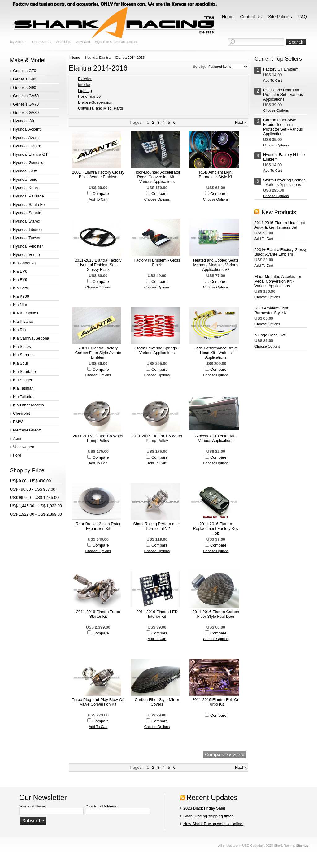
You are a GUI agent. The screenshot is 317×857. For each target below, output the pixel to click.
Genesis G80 (24, 79)
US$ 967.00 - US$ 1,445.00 (34, 497)
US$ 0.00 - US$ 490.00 (30, 480)
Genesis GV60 (26, 95)
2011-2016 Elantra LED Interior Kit (157, 614)
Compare (101, 193)
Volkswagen (23, 446)
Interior (84, 84)
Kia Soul (20, 363)
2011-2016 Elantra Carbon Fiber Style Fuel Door (216, 614)
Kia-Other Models (28, 405)
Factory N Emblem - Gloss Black (157, 262)
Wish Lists (63, 42)
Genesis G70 (24, 70)
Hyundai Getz (25, 171)
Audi (17, 438)
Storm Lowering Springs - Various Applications (157, 350)
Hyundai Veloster (28, 246)
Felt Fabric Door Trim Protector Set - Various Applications (283, 95)
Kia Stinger (23, 380)
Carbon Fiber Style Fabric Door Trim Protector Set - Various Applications (283, 127)
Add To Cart (98, 199)
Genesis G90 (24, 87)
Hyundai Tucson (27, 238)
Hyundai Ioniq (25, 179)
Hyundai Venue (26, 254)
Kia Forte (21, 288)
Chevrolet (21, 413)
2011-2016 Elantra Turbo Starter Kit (98, 614)
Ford (17, 455)
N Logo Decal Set (269, 335)
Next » (240, 122)
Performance (89, 96)
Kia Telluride (23, 396)
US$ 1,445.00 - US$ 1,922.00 (36, 506)
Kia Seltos (22, 346)
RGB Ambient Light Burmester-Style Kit (216, 174)
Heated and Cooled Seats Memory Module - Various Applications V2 (216, 265)
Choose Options (157, 199)
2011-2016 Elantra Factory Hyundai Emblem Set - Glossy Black (98, 265)
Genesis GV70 (26, 104)
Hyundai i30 (23, 121)
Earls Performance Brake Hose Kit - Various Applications (216, 353)
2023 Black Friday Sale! (204, 808)
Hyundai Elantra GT (30, 154)
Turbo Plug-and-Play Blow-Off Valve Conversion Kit (98, 702)
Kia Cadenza (24, 263)
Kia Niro (20, 304)
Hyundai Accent (27, 129)
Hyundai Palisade (28, 196)
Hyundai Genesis (28, 162)
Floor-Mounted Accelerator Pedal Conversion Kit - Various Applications (157, 177)
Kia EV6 (20, 271)
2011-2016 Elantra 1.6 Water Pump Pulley (157, 438)
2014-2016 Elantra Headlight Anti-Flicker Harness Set (279, 225)
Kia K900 (21, 296)
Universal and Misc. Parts (100, 108)
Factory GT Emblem (280, 69)
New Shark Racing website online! (213, 823)
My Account (18, 42)
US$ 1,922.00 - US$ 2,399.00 (36, 514)
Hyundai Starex (26, 221)
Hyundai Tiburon (27, 229)
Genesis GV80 (26, 112)
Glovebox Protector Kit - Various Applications (216, 438)
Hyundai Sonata (27, 212)
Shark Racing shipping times (208, 816)
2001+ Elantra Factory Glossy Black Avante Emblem (98, 174)
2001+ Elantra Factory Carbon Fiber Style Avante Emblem (98, 353)
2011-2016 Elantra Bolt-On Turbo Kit (215, 702)
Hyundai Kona (25, 187)
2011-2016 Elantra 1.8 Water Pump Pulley (98, 438)
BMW (18, 421)
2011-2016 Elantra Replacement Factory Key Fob (215, 528)
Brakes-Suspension (95, 102)
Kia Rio (19, 329)
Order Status (41, 42)
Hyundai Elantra (27, 146)
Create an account (123, 42)
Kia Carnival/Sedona (31, 338)
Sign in (100, 42)
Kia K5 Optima (26, 313)
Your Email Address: (102, 806)
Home (75, 57)
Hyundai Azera (26, 137)
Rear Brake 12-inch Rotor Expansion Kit (98, 526)
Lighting (85, 90)
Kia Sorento (23, 355)
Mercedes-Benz (27, 430)
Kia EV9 (20, 279)
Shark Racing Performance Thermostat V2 (157, 526)
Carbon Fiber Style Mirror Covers (157, 702)
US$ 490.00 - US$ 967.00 (32, 489)
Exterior (85, 78)
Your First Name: (32, 806)
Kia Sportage (24, 371)
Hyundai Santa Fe (29, 204)
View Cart (83, 42)
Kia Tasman (23, 388)
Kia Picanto (23, 321)
